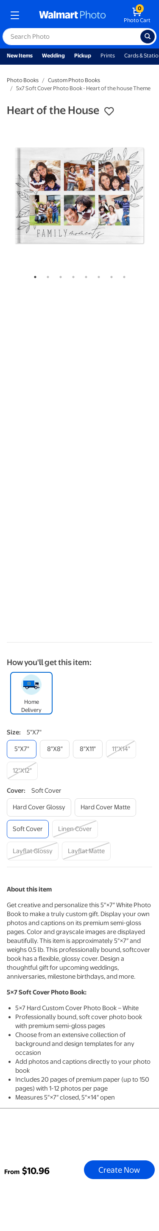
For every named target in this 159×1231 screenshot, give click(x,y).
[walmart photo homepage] (72, 15)
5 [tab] (84, 275)
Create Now (119, 1169)
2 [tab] (46, 275)
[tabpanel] (79, 195)
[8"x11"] (88, 749)
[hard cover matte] (105, 807)
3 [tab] (59, 275)
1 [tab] (33, 275)
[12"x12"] (22, 771)
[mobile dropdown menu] (14, 15)
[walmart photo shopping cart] (137, 15)
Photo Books (23, 80)
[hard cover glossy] (39, 807)
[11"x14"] (121, 749)
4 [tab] (71, 275)
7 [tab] (110, 275)
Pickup (82, 55)
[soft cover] (28, 829)
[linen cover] (75, 829)
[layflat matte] (86, 851)
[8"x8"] (55, 749)
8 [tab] (122, 275)
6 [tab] (97, 275)
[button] (109, 111)
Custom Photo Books (74, 80)
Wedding (53, 55)
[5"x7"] (21, 749)
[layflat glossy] (33, 851)
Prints (107, 55)
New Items (20, 55)
